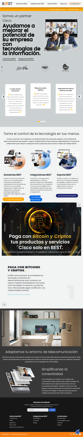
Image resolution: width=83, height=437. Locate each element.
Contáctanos (75, 4)
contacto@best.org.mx (57, 9)
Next (79, 96)
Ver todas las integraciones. (35, 198)
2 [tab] (41, 121)
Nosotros (63, 4)
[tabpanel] (41, 96)
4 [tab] (45, 121)
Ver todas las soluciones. (13, 199)
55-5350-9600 (73, 9)
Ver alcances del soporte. (67, 196)
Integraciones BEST (37, 4)
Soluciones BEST (21, 4)
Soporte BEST (52, 4)
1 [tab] (38, 121)
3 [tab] (43, 121)
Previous (3, 96)
